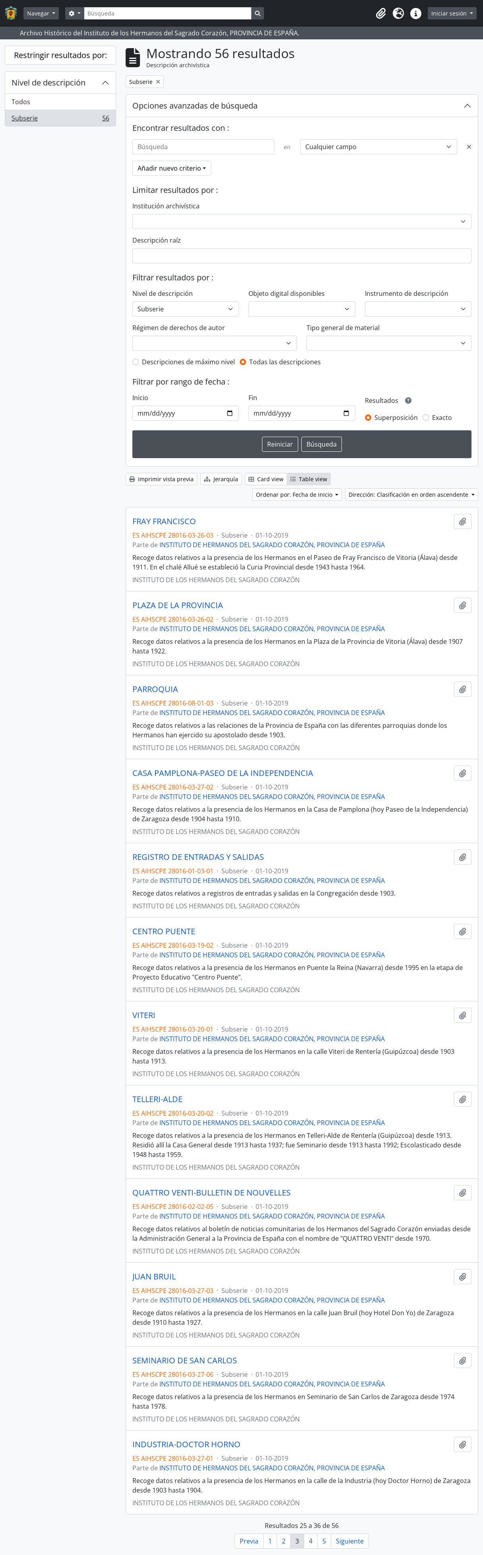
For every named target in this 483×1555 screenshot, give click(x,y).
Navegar (39, 13)
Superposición (396, 417)
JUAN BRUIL (154, 1276)
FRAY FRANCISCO (164, 521)
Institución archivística (166, 206)
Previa (249, 1541)
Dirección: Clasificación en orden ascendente (409, 494)
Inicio (140, 397)
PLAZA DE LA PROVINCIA (177, 605)
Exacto (442, 417)
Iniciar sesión (449, 13)
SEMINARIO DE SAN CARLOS (184, 1360)
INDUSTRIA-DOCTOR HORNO (186, 1444)
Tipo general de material (343, 327)
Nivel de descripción (48, 82)
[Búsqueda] (168, 13)
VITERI (143, 1015)
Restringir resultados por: (60, 55)
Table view (308, 479)
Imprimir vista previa (161, 479)
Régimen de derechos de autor (178, 327)
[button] (381, 13)
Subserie (60, 119)
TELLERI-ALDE (157, 1099)
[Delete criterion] (469, 147)
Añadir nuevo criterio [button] (169, 168)
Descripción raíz (156, 240)
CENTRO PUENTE (163, 931)
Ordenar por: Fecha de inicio (295, 494)
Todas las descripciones (285, 362)
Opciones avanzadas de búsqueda (195, 105)
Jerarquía (221, 479)
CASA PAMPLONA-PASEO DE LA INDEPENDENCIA (222, 773)
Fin (252, 397)
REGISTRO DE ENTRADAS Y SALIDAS (198, 857)
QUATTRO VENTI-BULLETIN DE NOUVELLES (211, 1192)
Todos (21, 101)
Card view (265, 479)
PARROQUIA (155, 689)
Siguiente (350, 1541)
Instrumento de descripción (406, 293)
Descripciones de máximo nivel (188, 362)
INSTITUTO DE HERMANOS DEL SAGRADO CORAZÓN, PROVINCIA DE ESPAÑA (272, 544)
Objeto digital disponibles (286, 293)
